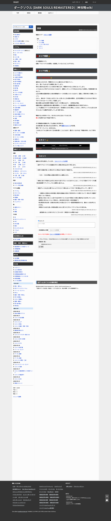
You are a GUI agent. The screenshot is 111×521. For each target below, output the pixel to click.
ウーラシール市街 (19, 137)
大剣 (24, 156)
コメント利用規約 (55, 234)
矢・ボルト (24, 173)
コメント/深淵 (18, 366)
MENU (28, 13)
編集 (86, 2)
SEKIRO (56, 491)
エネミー (41, 46)
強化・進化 (17, 61)
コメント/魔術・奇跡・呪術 (22, 326)
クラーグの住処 (18, 92)
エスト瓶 (17, 57)
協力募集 (17, 258)
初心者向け (17, 34)
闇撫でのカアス (66, 126)
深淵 (16, 118)
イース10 (15, 497)
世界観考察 (17, 249)
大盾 (23, 175)
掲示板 (39, 13)
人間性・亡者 (18, 59)
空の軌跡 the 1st (17, 489)
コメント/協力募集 (19, 317)
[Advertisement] (55, 19)
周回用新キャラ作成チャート (22, 246)
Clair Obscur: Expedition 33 (28, 489)
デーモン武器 (18, 177)
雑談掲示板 (17, 260)
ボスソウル (17, 193)
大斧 (16, 162)
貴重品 (16, 197)
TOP (17, 13)
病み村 (16, 90)
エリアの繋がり (18, 73)
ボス (16, 209)
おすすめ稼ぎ (18, 41)
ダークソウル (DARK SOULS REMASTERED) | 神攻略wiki (53, 7)
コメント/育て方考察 (20, 339)
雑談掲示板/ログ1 (19, 330)
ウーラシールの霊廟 (20, 132)
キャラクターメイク (20, 50)
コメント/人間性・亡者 (20, 360)
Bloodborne (51, 491)
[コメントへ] (107, 500)
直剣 (20, 156)
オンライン (17, 63)
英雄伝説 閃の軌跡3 (44, 497)
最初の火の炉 (18, 125)
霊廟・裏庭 (17, 130)
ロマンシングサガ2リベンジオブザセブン (22, 491)
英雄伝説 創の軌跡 (43, 500)
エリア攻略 (41, 42)
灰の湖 (16, 97)
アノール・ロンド (19, 103)
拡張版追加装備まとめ (20, 274)
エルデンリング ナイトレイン (46, 486)
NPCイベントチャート (20, 219)
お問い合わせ (69, 486)
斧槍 (20, 164)
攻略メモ (17, 37)
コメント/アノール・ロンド (21, 364)
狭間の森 (17, 86)
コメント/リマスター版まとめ (22, 334)
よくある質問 (18, 280)
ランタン (17, 173)
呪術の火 (17, 171)
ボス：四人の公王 (44, 44)
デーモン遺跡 (18, 112)
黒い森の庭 (17, 84)
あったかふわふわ (19, 228)
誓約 (16, 226)
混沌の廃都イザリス (20, 114)
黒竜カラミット (18, 383)
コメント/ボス (18, 343)
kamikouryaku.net (22, 511)
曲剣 (20, 158)
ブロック (94, 167)
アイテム (17, 191)
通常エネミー (18, 207)
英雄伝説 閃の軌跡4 (54, 497)
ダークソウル (51, 489)
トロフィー (51, 13)
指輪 (22, 185)
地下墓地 (17, 120)
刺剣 (20, 160)
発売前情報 (17, 278)
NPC (16, 221)
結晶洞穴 (17, 110)
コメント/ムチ (18, 322)
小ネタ (16, 39)
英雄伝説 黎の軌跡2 (44, 502)
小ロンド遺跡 (48, 35)
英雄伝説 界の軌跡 (54, 502)
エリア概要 (41, 40)
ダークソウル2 (59, 489)
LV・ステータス (19, 52)
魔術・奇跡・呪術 (19, 199)
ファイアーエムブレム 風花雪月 (46, 508)
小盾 (16, 175)
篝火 (16, 55)
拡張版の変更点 (18, 272)
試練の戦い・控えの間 (20, 141)
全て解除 (41, 247)
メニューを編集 (17, 396)
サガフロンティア (27, 500)
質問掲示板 (24, 260)
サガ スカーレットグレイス (19, 502)
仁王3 (14, 486)
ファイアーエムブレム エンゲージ (47, 505)
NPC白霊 (17, 223)
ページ (94, 2)
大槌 (24, 162)
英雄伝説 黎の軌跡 (53, 500)
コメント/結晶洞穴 (19, 375)
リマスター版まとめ (20, 43)
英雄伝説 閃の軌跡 (43, 494)
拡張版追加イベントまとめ (21, 276)
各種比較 (17, 251)
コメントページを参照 (61, 161)
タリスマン (24, 171)
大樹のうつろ (18, 94)
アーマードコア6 (43, 489)
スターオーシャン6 (17, 500)
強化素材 (17, 195)
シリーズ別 (17, 185)
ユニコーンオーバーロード (29, 494)
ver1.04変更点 (18, 270)
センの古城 (17, 101)
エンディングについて (20, 143)
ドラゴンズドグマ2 (17, 494)
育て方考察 (17, 239)
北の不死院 (17, 75)
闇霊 (16, 211)
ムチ (24, 164)
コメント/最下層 (19, 347)
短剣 (16, 156)
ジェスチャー (18, 202)
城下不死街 (17, 79)
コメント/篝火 (18, 324)
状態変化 (17, 66)
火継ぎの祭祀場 (18, 77)
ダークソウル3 (42, 491)
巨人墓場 (17, 123)
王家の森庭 (17, 135)
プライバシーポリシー (79, 486)
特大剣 (16, 158)
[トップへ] (107, 496)
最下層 (16, 88)
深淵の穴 (17, 139)
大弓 (24, 167)
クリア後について (19, 146)
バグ (16, 232)
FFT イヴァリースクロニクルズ (24, 486)
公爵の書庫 (17, 107)
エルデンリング (58, 486)
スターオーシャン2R (23, 497)
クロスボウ (17, 169)
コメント (41, 48)
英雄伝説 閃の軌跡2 (53, 494)
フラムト (17, 230)
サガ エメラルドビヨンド (18, 505)
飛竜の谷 (17, 99)
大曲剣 (24, 158)
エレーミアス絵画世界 (20, 105)
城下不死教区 (18, 81)
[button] (78, 2)
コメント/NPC (18, 379)
